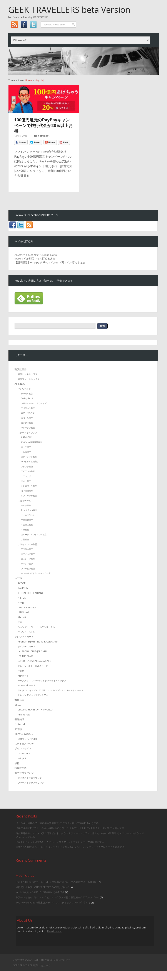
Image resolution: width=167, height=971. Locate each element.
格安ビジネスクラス (27, 374)
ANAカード (23, 675)
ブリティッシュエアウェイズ (34, 403)
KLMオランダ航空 (29, 510)
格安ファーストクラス (29, 379)
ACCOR (22, 583)
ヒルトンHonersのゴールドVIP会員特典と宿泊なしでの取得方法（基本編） (56, 881)
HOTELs (19, 578)
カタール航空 (27, 417)
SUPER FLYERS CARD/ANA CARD (34, 660)
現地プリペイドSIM (27, 738)
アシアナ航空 (27, 466)
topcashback (24, 753)
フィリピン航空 (28, 568)
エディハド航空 (28, 554)
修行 (17, 763)
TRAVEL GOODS (24, 733)
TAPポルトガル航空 (29, 461)
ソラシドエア (27, 563)
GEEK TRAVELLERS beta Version (69, 9)
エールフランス (28, 515)
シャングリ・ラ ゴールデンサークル (36, 627)
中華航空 (25, 529)
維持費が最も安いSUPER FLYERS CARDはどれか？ (43, 887)
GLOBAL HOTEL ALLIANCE (31, 592)
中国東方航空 (27, 524)
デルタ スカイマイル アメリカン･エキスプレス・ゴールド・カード (50, 690)
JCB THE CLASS (25, 656)
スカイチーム (24, 500)
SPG (20, 622)
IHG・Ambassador (27, 607)
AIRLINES (20, 383)
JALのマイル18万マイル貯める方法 (35, 258)
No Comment (42, 135)
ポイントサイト (23, 748)
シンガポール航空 (29, 485)
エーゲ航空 (26, 447)
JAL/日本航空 (27, 393)
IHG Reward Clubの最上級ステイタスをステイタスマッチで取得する (53, 902)
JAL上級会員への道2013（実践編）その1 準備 (40, 892)
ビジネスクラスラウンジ (30, 777)
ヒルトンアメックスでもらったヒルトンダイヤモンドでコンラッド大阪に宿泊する (60, 841)
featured (20, 724)
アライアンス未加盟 (27, 544)
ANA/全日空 (26, 437)
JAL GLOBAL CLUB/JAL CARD (32, 651)
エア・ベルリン (28, 412)
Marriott (22, 617)
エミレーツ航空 (28, 558)
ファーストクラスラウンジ (31, 782)
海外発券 (19, 699)
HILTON (22, 597)
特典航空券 (21, 768)
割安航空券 (21, 369)
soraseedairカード (26, 685)
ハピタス (22, 758)
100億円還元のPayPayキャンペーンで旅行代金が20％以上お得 (43, 125)
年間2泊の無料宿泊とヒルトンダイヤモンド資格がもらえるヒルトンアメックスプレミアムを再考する (70, 847)
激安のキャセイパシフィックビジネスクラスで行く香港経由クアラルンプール (57, 897)
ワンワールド (24, 388)
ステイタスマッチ (24, 743)
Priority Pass (24, 714)
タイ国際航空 (27, 490)
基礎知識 (19, 719)
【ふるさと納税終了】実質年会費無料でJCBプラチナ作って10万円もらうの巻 (57, 823)
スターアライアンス (27, 432)
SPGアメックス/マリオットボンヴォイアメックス (42, 680)
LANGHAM (23, 612)
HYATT (21, 602)
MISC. (18, 704)
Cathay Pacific (27, 398)
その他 (21, 670)
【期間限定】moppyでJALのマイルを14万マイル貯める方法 (50, 262)
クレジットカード (24, 636)
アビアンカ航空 (28, 471)
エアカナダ (26, 476)
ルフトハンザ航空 (29, 495)
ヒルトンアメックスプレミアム (33, 695)
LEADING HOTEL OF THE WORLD (35, 709)
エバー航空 (26, 481)
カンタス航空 (27, 422)
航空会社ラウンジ (24, 772)
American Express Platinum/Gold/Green (38, 641)
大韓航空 (25, 539)
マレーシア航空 (28, 427)
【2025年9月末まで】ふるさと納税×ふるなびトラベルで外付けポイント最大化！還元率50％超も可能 (70, 828)
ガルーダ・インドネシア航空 (34, 534)
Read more (54, 931)
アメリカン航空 (28, 408)
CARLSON (23, 588)
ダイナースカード (26, 646)
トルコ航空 (26, 452)
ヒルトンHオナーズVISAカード (33, 665)
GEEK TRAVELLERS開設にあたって (31, 965)
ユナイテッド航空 (29, 456)
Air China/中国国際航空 (31, 442)
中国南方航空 (27, 520)
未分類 (18, 729)
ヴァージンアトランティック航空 (35, 573)
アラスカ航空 (27, 549)
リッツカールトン (26, 631)
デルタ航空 (26, 505)
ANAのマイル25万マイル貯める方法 (36, 255)
